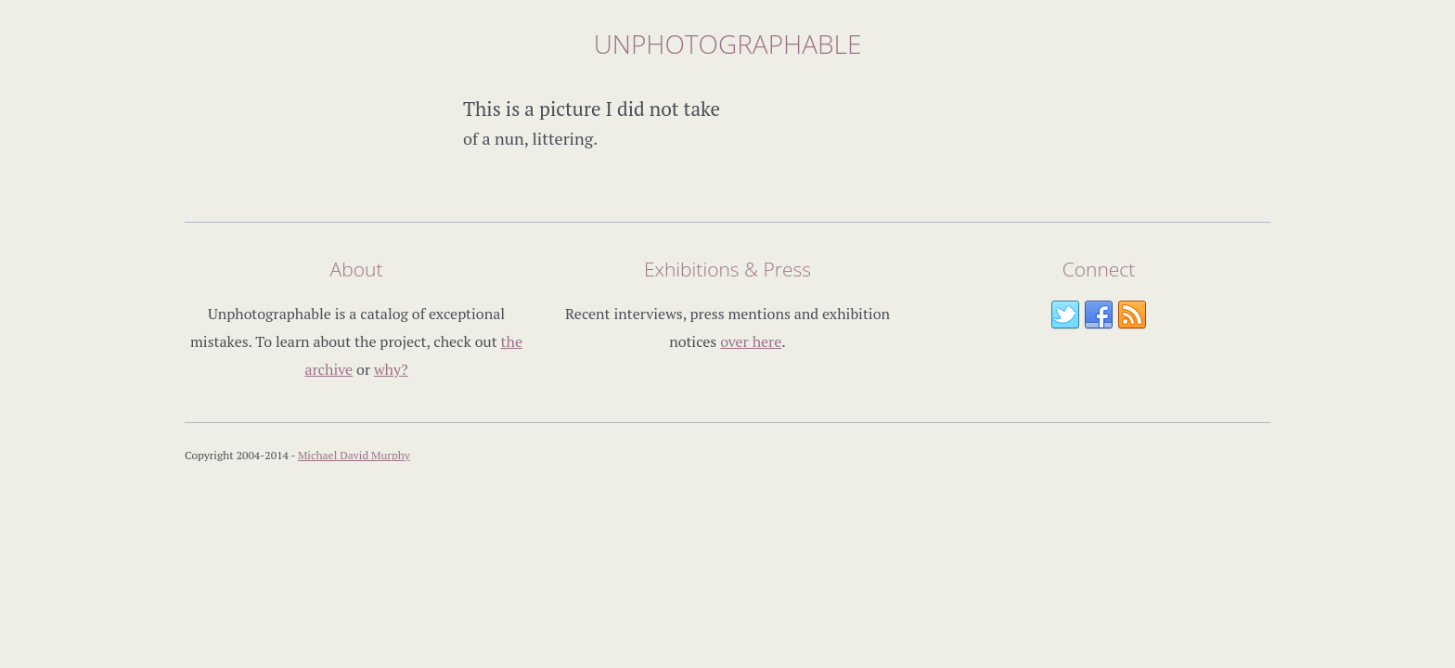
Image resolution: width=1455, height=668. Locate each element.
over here (750, 341)
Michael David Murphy (354, 455)
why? (391, 369)
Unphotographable (728, 43)
